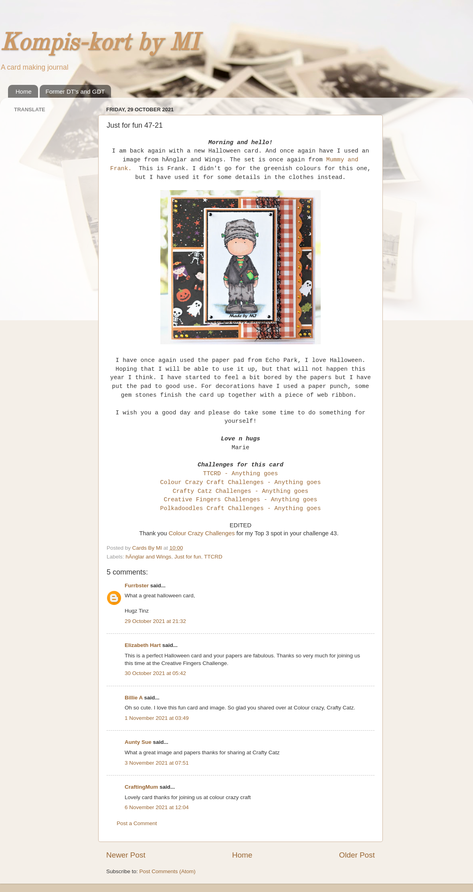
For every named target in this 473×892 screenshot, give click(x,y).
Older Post (357, 855)
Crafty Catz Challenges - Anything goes (241, 491)
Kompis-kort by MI (99, 44)
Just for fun (187, 557)
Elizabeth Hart (143, 645)
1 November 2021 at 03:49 (157, 718)
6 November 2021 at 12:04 (157, 807)
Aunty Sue (138, 742)
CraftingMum (141, 787)
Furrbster (137, 586)
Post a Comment (137, 823)
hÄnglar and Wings (148, 557)
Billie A (134, 698)
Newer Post (126, 855)
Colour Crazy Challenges (202, 533)
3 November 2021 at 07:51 (157, 763)
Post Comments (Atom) (167, 871)
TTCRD (213, 557)
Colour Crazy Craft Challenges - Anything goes (240, 482)
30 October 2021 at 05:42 (155, 673)
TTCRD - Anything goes (240, 473)
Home (24, 91)
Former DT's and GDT (75, 91)
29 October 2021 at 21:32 (155, 621)
